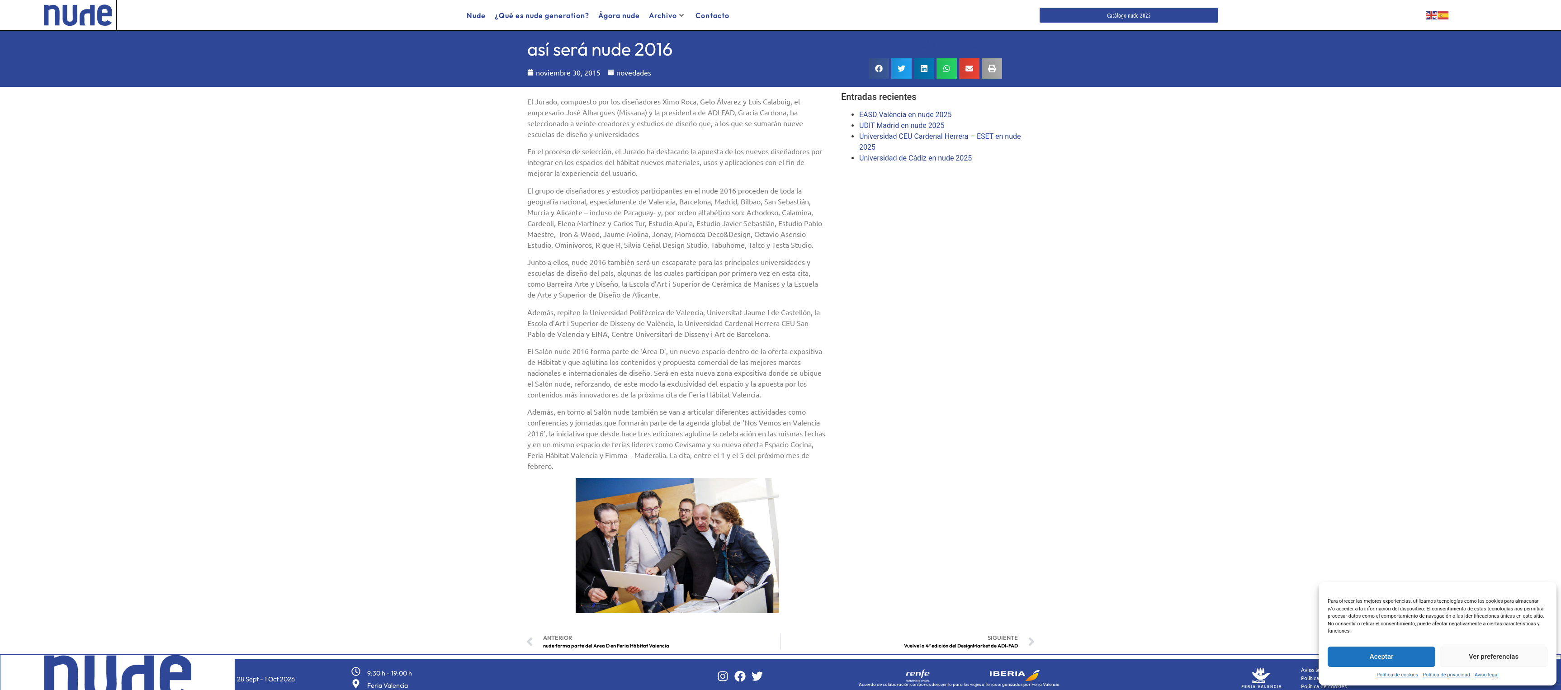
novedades (633, 69)
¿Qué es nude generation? (542, 15)
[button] (879, 65)
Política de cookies (1397, 675)
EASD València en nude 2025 (905, 111)
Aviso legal (1487, 675)
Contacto (712, 15)
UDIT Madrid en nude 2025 (902, 122)
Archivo (666, 15)
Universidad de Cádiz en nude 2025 (915, 155)
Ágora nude (619, 15)
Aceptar (1382, 656)
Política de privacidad (1446, 675)
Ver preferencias (1493, 656)
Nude (476, 15)
